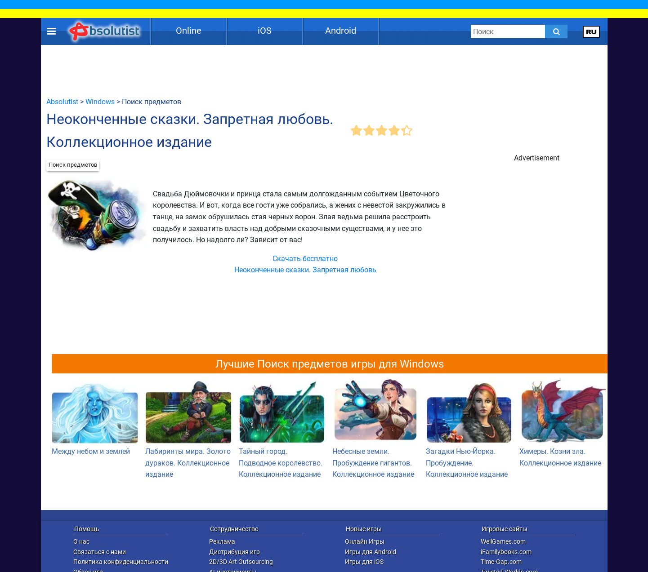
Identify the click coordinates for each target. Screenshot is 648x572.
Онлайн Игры (364, 541)
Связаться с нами (99, 551)
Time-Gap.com (501, 561)
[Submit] (556, 31)
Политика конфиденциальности (120, 561)
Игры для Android (370, 551)
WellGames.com (503, 541)
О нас (81, 541)
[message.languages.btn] (591, 31)
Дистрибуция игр (234, 551)
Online (188, 30)
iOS (265, 30)
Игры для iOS (364, 561)
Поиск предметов (73, 164)
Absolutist (62, 102)
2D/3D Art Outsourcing (241, 561)
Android (340, 30)
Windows (100, 102)
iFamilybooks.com (506, 551)
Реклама (222, 541)
